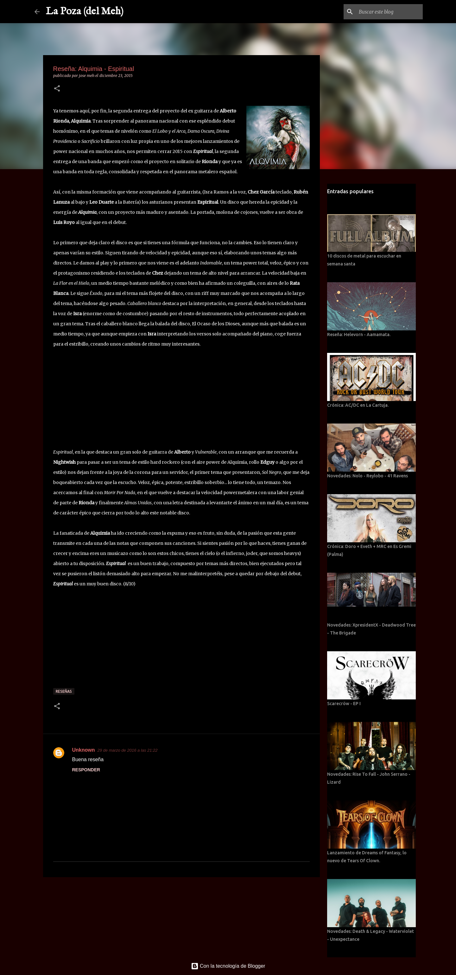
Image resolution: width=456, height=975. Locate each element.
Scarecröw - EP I (344, 703)
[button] (57, 89)
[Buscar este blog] (389, 11)
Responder (86, 769)
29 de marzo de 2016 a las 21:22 (128, 750)
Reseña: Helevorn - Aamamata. (358, 334)
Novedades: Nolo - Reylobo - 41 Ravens (367, 475)
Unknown (83, 750)
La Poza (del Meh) (85, 11)
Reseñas (64, 691)
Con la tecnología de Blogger (228, 966)
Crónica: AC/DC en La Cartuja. (358, 405)
